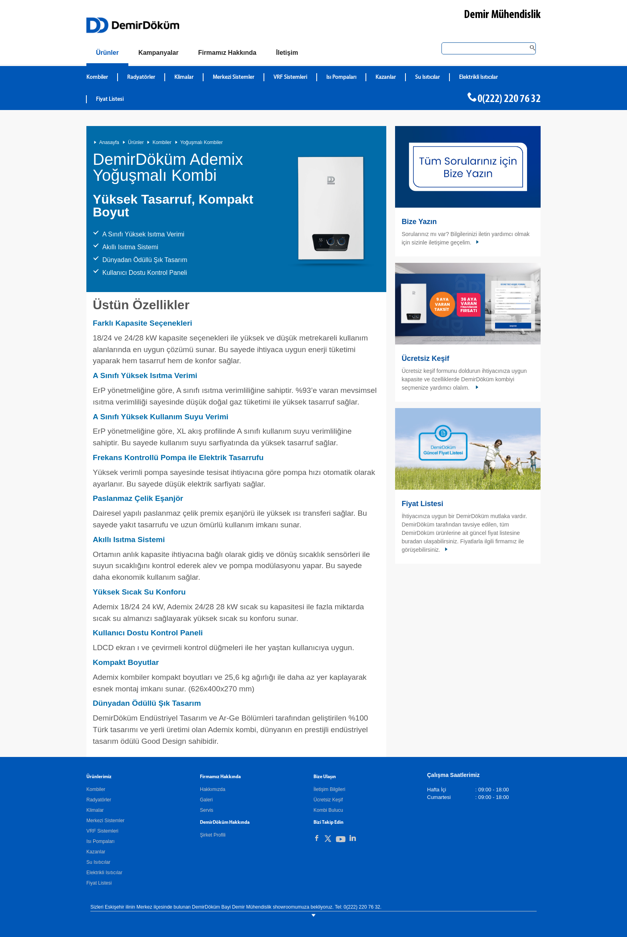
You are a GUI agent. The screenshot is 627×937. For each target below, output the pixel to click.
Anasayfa (109, 142)
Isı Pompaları (100, 841)
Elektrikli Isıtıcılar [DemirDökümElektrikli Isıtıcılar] (478, 77)
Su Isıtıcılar (98, 862)
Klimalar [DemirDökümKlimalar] (184, 77)
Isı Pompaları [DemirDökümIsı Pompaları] (341, 77)
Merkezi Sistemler (105, 820)
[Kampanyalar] (158, 52)
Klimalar (95, 810)
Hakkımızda (212, 789)
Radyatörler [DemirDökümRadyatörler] (141, 77)
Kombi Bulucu (328, 810)
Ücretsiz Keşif (425, 358)
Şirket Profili (213, 835)
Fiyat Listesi (110, 99)
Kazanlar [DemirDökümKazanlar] (385, 77)
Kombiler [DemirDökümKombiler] (97, 77)
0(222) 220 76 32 (509, 99)
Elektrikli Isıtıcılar (104, 872)
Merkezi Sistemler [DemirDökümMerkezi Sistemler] (233, 77)
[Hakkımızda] (227, 52)
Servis (206, 810)
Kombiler (161, 142)
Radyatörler (98, 800)
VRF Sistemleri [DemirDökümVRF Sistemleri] (290, 77)
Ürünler (136, 142)
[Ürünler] (107, 54)
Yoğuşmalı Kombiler (201, 142)
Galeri (206, 800)
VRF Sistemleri (102, 831)
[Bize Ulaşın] (287, 52)
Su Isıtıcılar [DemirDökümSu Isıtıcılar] (427, 77)
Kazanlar (95, 852)
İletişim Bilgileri (329, 789)
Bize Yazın (419, 221)
